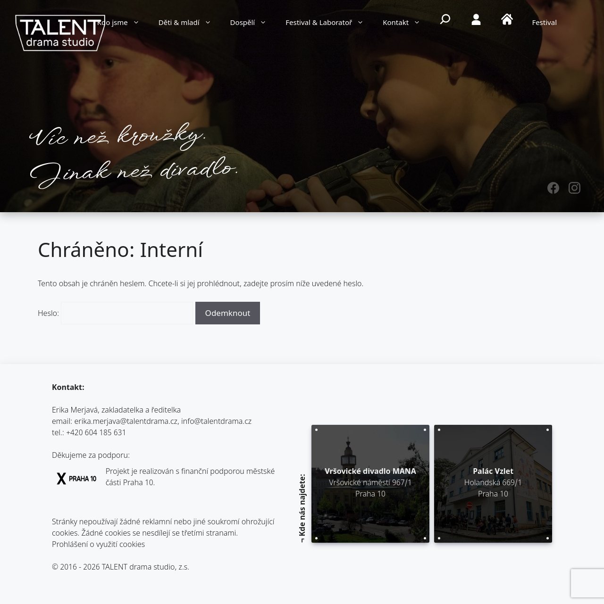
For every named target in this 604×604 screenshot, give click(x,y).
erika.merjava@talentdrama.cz (126, 422)
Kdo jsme (123, 23)
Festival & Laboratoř (329, 23)
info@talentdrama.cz (216, 422)
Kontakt (406, 23)
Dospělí (253, 23)
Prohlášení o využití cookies (98, 545)
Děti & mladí (190, 23)
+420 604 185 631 (96, 434)
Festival (544, 23)
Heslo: (115, 314)
